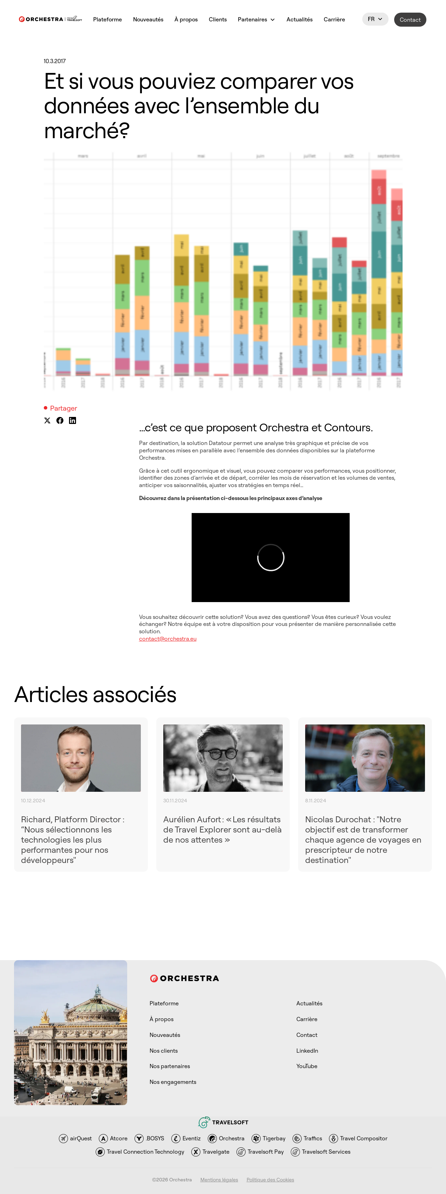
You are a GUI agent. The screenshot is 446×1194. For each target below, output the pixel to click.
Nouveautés (148, 19)
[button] (256, 20)
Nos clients (164, 1050)
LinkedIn (307, 1050)
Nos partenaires (170, 1066)
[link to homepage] (50, 20)
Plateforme (107, 19)
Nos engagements (173, 1081)
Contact (410, 19)
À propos (186, 19)
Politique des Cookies (270, 1179)
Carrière (334, 19)
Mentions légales (219, 1179)
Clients (218, 19)
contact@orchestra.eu (168, 638)
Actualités (300, 19)
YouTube (306, 1066)
